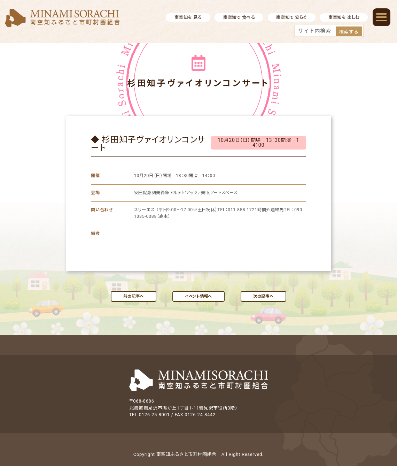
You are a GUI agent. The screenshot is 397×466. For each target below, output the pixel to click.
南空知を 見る (188, 17)
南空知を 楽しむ (343, 17)
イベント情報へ (198, 296)
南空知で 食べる (239, 17)
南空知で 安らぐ (291, 17)
